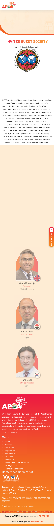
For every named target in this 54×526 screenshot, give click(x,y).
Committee (9, 447)
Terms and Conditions (14, 468)
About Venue (10, 453)
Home (16, 70)
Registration (10, 450)
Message (8, 444)
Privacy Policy (10, 465)
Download (9, 456)
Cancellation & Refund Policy (17, 462)
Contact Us (9, 459)
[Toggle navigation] (50, 4)
